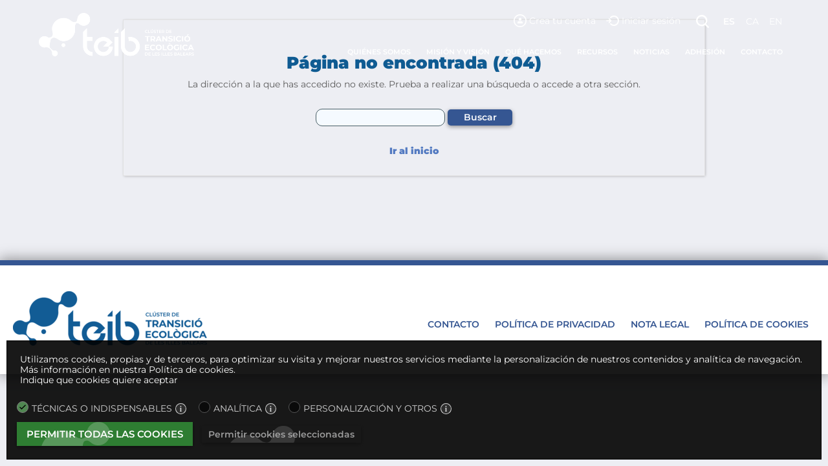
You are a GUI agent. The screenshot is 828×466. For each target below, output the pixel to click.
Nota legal (660, 324)
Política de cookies (756, 324)
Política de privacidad (555, 324)
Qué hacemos (533, 51)
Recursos (597, 51)
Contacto (762, 51)
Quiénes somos (379, 51)
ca (752, 21)
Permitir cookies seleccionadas (281, 434)
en (775, 21)
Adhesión (705, 51)
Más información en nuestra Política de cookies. (127, 369)
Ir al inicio (414, 151)
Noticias (651, 51)
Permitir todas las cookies (105, 434)
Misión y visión (458, 51)
